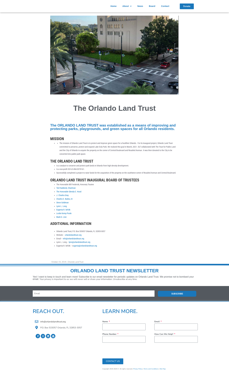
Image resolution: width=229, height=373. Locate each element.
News (140, 6)
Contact (165, 6)
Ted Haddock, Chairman (66, 188)
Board (152, 6)
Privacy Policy (137, 369)
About (126, 6)
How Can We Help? (164, 333)
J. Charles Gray (62, 195)
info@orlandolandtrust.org (73, 238)
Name (105, 321)
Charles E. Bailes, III (64, 199)
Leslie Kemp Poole (64, 213)
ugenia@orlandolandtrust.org (85, 245)
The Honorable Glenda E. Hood (68, 191)
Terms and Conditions (151, 369)
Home (113, 6)
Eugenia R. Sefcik (63, 210)
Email (157, 321)
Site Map (163, 369)
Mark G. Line (61, 217)
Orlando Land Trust (75, 261)
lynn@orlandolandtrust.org (79, 242)
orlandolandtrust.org (73, 235)
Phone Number (109, 333)
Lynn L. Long (61, 206)
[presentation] (124, 350)
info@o (43, 321)
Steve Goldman (62, 202)
